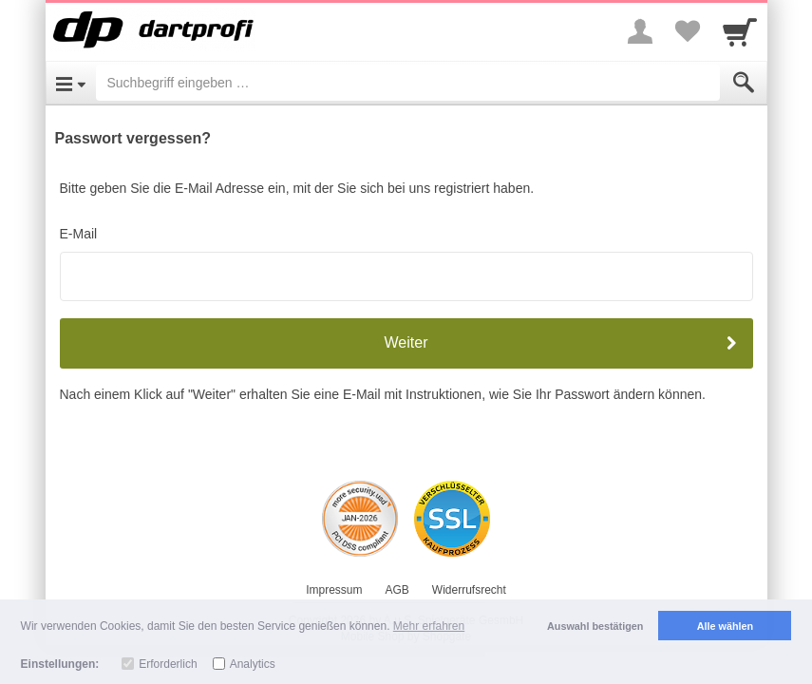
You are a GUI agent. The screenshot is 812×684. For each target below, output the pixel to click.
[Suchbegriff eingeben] (408, 83)
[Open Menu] (70, 83)
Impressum (334, 590)
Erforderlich (168, 664)
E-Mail (79, 233)
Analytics (252, 664)
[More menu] (640, 31)
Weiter (406, 342)
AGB (396, 590)
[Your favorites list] (687, 31)
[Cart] (739, 31)
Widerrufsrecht (469, 590)
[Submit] (744, 82)
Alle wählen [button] (725, 626)
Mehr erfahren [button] (428, 626)
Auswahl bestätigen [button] (595, 626)
